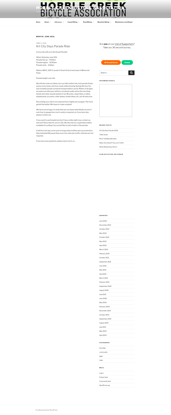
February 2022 (104, 253)
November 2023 (105, 225)
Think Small (103, 135)
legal (101, 356)
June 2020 (103, 298)
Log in (101, 373)
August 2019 (103, 323)
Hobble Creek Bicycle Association (80, 7)
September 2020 (105, 286)
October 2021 (104, 258)
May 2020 (103, 302)
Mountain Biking (104, 22)
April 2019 (103, 335)
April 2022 (103, 245)
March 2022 (103, 249)
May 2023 (103, 233)
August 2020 (104, 290)
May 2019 (102, 331)
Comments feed (105, 381)
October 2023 (104, 229)
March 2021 (103, 278)
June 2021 (103, 266)
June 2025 (103, 221)
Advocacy (59, 22)
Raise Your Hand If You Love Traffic (111, 143)
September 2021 (105, 262)
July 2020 (102, 294)
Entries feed (103, 377)
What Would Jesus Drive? (108, 147)
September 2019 (105, 319)
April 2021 (102, 274)
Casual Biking (74, 22)
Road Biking (88, 22)
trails (101, 360)
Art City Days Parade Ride (53, 46)
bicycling (102, 348)
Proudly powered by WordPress (46, 410)
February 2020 (104, 307)
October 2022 (104, 237)
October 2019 (104, 315)
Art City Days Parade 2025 (108, 130)
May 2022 (102, 241)
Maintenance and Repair (124, 22)
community (103, 352)
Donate (127, 62)
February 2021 (104, 282)
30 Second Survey (111, 62)
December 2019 (105, 311)
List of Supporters (124, 44)
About (47, 22)
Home (38, 22)
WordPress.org (104, 385)
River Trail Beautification (108, 139)
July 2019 (102, 327)
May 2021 (102, 270)
